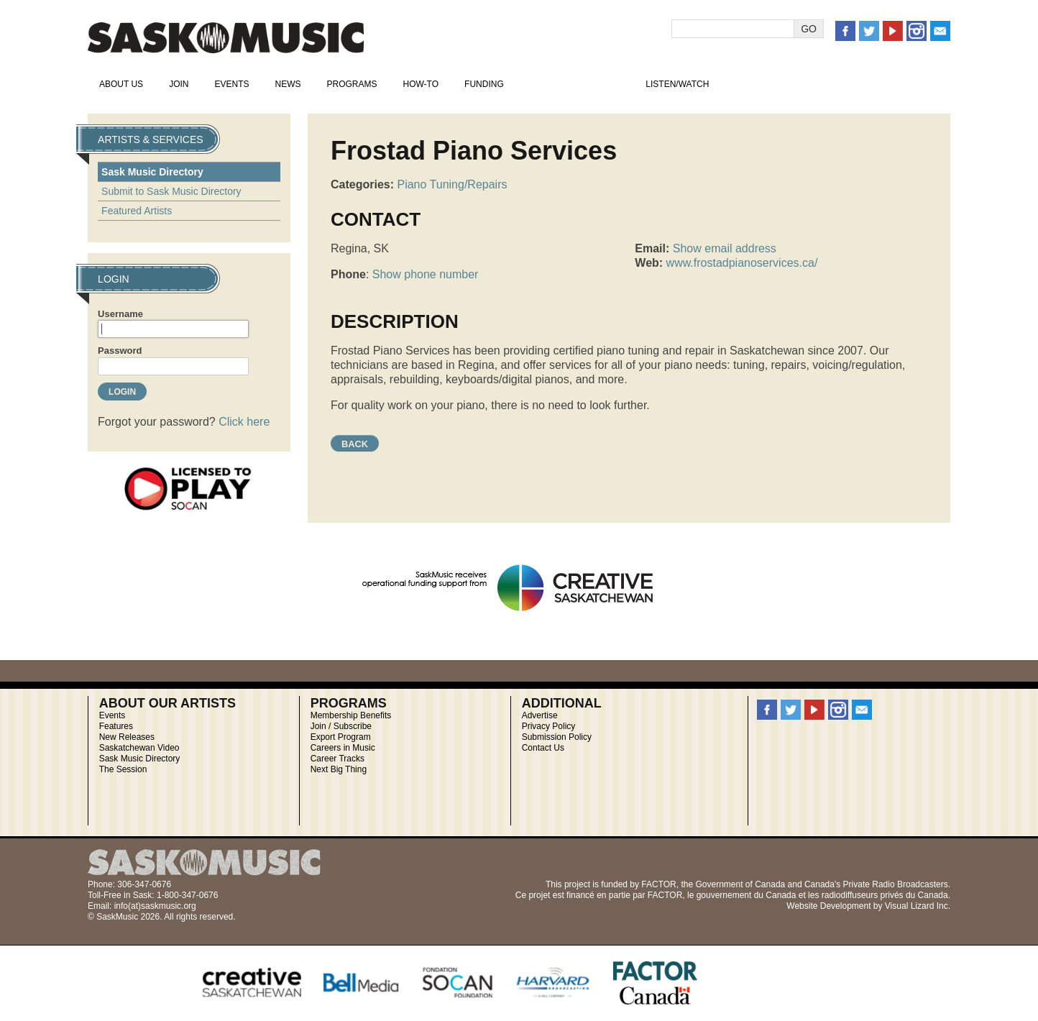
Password (120, 350)
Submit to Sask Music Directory (171, 191)
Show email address (724, 248)
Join (178, 84)
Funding (484, 84)
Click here (244, 422)
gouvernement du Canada (746, 895)
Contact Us (543, 748)
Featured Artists (136, 210)
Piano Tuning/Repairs (452, 184)
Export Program (341, 737)
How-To (421, 84)
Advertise (540, 715)
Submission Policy (557, 737)
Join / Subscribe (341, 726)
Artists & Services (575, 84)
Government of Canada (740, 884)
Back (354, 444)
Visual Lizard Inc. (917, 906)
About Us (121, 84)
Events (231, 84)
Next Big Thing (339, 769)
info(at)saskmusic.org (155, 906)
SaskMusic (226, 37)
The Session (123, 769)
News (287, 84)
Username (120, 313)
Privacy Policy (549, 726)
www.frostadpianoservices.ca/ (742, 263)
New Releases (127, 737)
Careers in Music (343, 748)
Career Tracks (337, 759)
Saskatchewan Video (139, 748)
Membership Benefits (351, 715)
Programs (351, 84)
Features (116, 726)
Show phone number (425, 274)
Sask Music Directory (152, 172)
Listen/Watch (677, 84)
